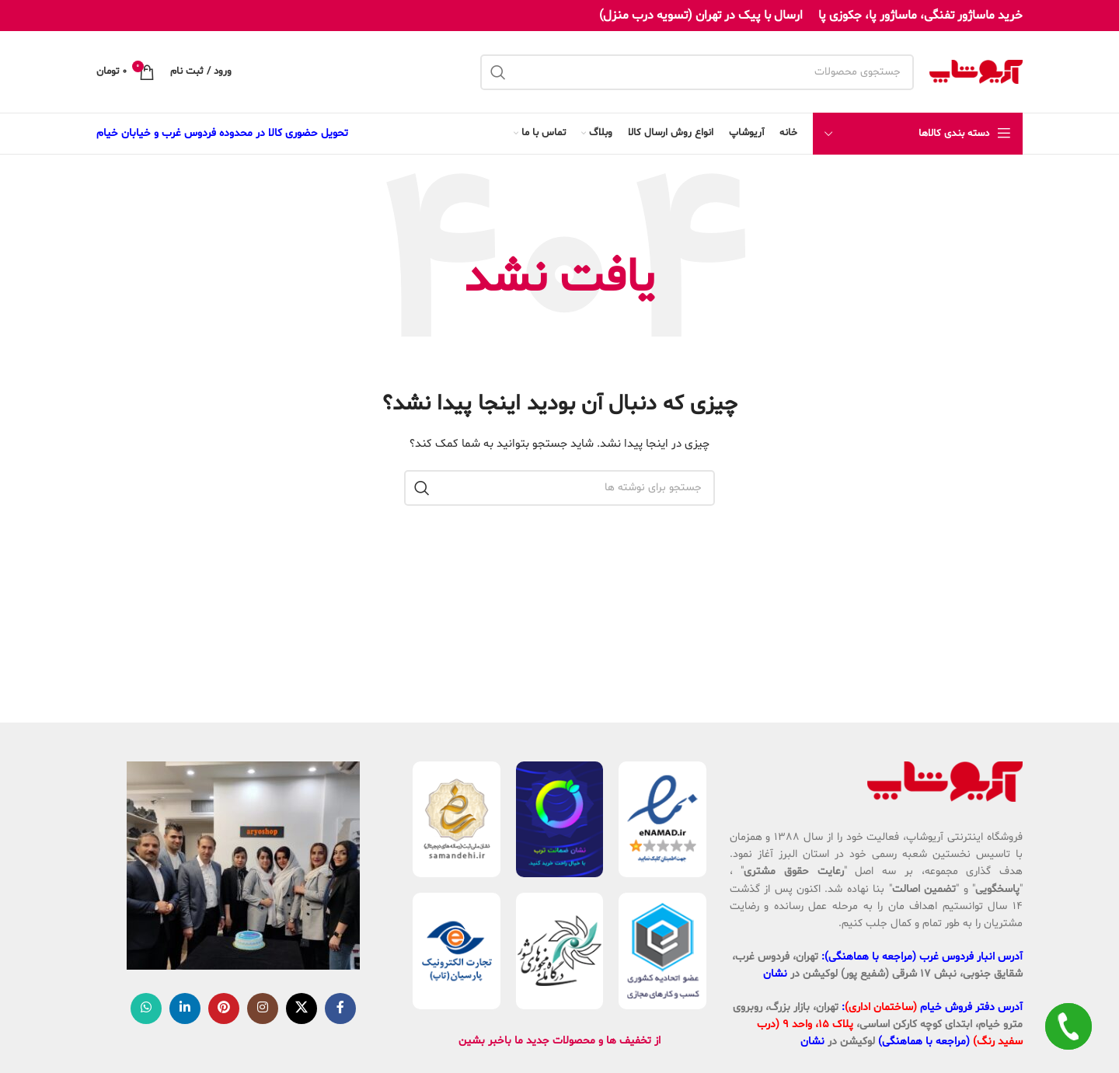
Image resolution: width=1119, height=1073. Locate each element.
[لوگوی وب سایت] (976, 71)
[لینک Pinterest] (223, 1008)
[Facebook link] (340, 1008)
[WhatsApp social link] (146, 1008)
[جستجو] (697, 72)
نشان (775, 974)
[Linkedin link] (184, 1008)
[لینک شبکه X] (301, 1008)
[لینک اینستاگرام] (262, 1008)
